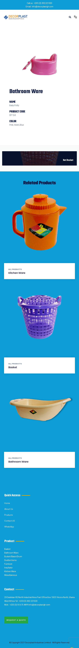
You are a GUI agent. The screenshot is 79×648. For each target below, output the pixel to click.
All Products (15, 269)
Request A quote (16, 620)
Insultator (8, 568)
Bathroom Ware (18, 461)
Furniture (8, 564)
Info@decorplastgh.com (42, 6)
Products (8, 515)
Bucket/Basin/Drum (13, 556)
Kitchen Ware (16, 273)
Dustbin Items (10, 560)
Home (7, 503)
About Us (8, 509)
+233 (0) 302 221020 (43, 3)
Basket (12, 367)
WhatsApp (9, 526)
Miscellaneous (10, 575)
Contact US (9, 521)
